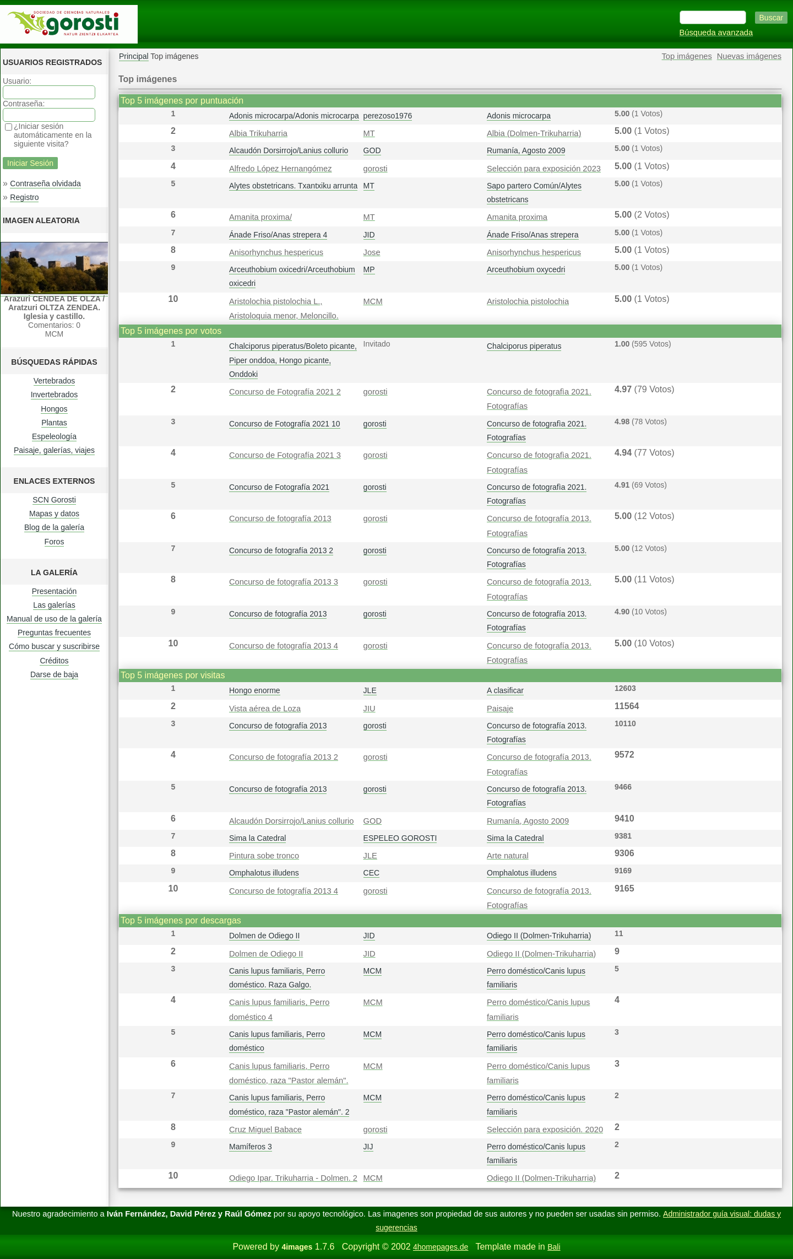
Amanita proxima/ (260, 217)
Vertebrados (54, 380)
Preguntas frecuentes (54, 632)
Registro (24, 197)
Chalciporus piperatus (524, 346)
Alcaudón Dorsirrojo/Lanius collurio (288, 150)
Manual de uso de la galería (54, 618)
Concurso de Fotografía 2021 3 (285, 455)
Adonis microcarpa (519, 115)
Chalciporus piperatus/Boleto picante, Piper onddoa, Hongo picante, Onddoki (293, 360)
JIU (369, 708)
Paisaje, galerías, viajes (54, 450)
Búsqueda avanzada (716, 32)
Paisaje (500, 708)
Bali (553, 1246)
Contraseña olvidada (45, 183)
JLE (370, 690)
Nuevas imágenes (749, 56)
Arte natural (508, 855)
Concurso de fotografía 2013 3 (283, 581)
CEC (371, 872)
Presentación (54, 591)
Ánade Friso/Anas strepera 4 (278, 234)
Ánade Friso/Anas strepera (533, 234)
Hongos (54, 408)
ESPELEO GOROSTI (400, 838)
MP (369, 269)
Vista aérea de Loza (265, 708)
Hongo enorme (254, 690)
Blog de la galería (54, 527)
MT (369, 133)
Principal (134, 56)
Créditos (54, 660)
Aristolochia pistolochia (528, 301)
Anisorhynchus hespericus (276, 252)
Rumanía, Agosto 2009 (526, 150)
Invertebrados (54, 394)
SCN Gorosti (54, 499)
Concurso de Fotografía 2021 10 (284, 423)
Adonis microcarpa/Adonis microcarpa (294, 115)
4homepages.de (440, 1246)
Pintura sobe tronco (264, 855)
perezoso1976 (387, 115)
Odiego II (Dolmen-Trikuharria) (539, 935)
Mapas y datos (54, 513)
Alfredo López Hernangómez (280, 168)
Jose (372, 252)
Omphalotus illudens (264, 872)
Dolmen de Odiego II (264, 935)
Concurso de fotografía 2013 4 (283, 645)
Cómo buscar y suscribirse (54, 646)
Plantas (54, 422)
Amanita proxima (517, 217)
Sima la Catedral (257, 838)
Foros (54, 541)
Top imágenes (687, 56)
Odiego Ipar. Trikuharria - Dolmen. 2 (293, 1178)
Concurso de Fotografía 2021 (279, 487)
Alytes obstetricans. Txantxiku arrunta (293, 185)
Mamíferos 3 (250, 1146)
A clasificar (505, 690)
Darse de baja (54, 674)
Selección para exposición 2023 (544, 168)
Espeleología (54, 436)
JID (369, 234)
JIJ (368, 1146)
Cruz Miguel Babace (265, 1129)
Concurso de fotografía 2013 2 (281, 550)
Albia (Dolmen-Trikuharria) (534, 133)
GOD (372, 150)
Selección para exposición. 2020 (545, 1129)
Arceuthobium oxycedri (526, 269)
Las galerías (54, 605)
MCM (373, 301)
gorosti (375, 168)
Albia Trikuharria (258, 133)
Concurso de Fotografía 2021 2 (285, 391)
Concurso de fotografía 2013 (280, 518)
